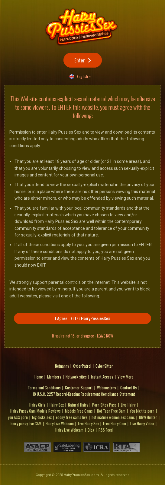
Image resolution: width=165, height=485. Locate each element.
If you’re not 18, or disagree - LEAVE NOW (82, 335)
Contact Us (128, 388)
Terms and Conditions (44, 388)
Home (38, 377)
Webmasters (106, 388)
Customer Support (79, 388)
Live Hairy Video (142, 423)
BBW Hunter (148, 417)
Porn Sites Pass (104, 405)
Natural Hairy (78, 405)
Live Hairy (128, 405)
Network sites (76, 377)
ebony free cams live (71, 417)
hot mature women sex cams (113, 417)
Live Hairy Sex (88, 423)
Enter (79, 60)
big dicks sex (42, 417)
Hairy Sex (57, 405)
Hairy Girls (37, 405)
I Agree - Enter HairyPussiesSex (82, 318)
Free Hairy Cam (114, 423)
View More (126, 377)
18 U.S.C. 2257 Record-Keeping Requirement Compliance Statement (84, 394)
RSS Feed (106, 430)
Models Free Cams (79, 411)
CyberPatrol (82, 366)
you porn (18, 417)
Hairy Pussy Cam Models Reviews (35, 411)
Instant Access (102, 377)
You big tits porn (142, 411)
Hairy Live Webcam (60, 423)
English (82, 76)
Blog (91, 430)
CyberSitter (104, 366)
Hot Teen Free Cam (111, 411)
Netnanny (62, 366)
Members (54, 377)
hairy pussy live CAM (26, 423)
